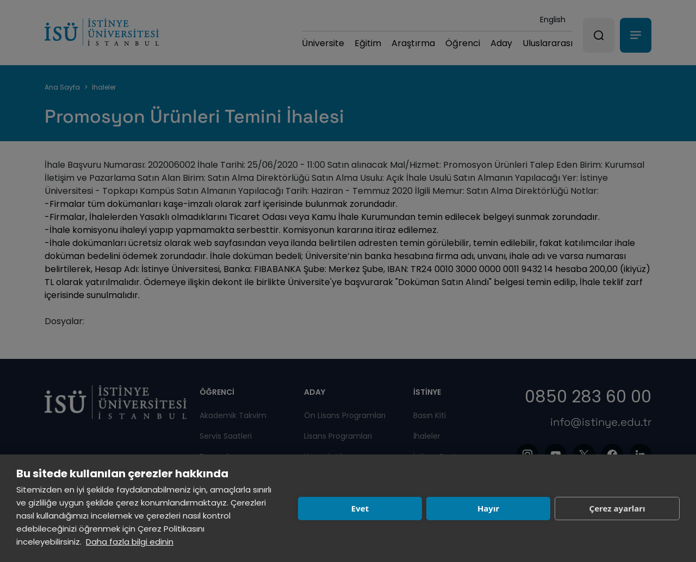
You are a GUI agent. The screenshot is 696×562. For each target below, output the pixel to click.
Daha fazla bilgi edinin (129, 541)
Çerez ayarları (617, 508)
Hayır (488, 508)
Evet (360, 508)
